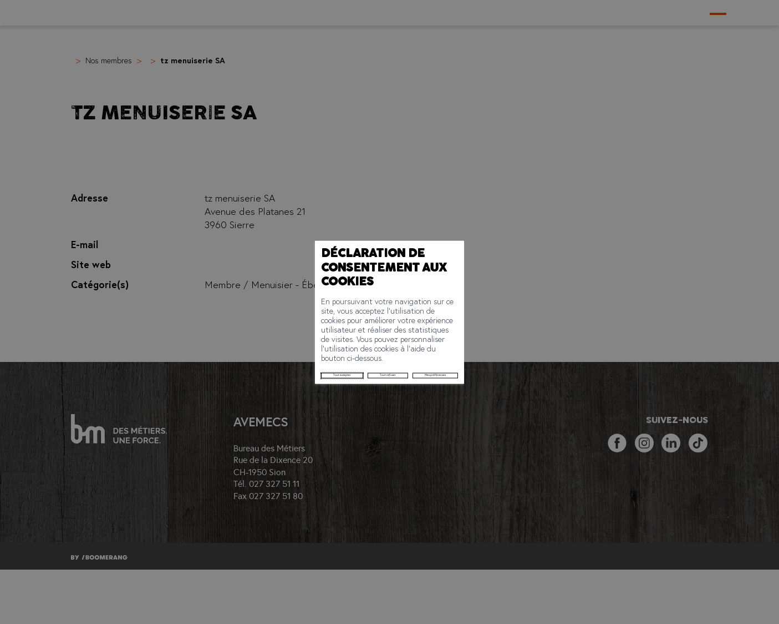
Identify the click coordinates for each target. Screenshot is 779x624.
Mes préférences (331, 338)
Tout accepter (204, 338)
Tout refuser (266, 338)
